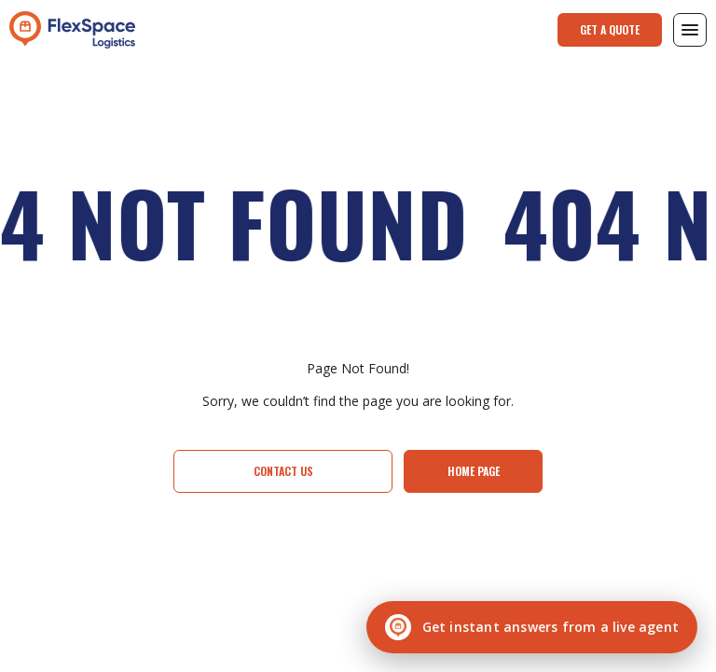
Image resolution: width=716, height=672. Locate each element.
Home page (474, 471)
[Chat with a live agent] (531, 627)
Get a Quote (610, 29)
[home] (72, 30)
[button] (690, 30)
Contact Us (283, 471)
